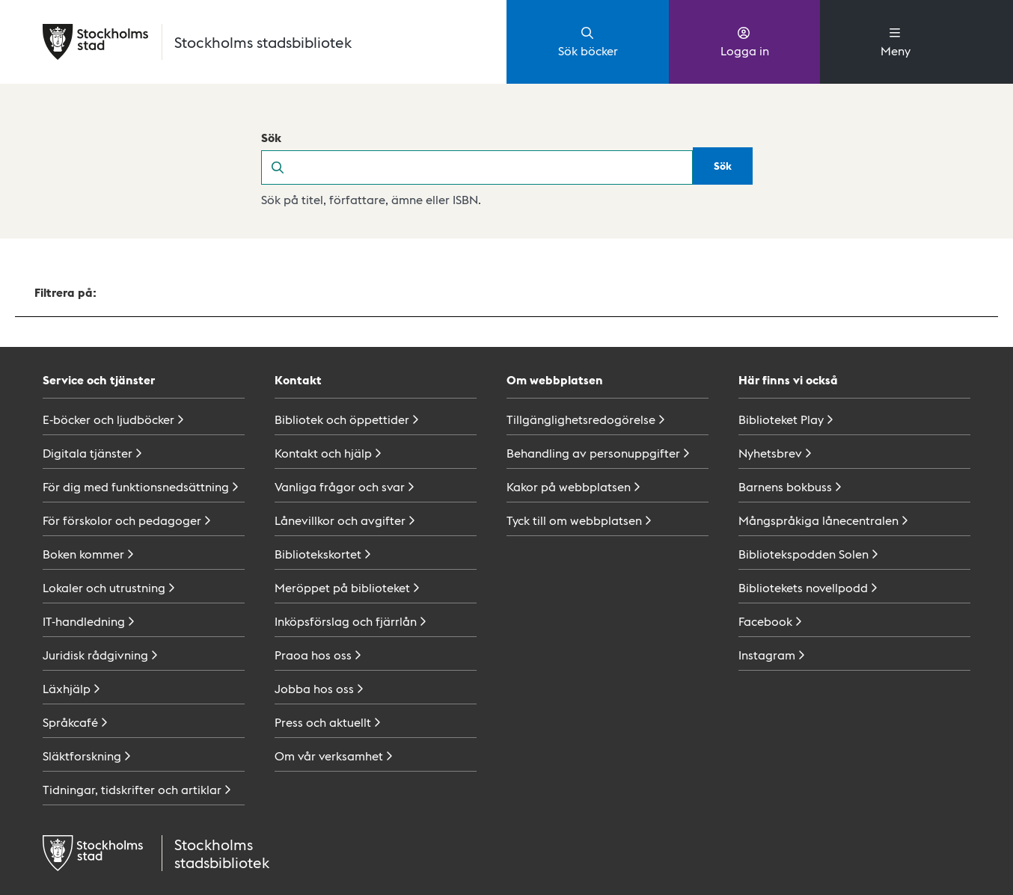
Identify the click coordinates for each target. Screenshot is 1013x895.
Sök (271, 137)
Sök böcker (588, 41)
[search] (493, 167)
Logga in (744, 41)
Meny (896, 41)
